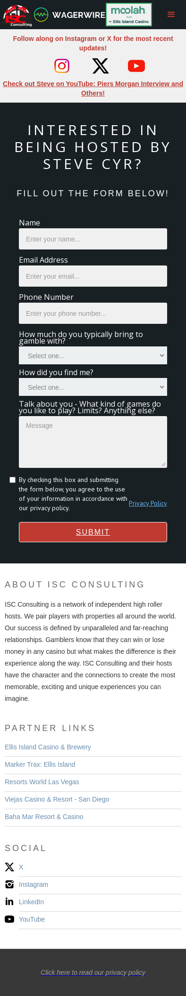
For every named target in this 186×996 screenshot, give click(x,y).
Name (29, 222)
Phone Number (46, 297)
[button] (171, 14)
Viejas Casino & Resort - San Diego (57, 799)
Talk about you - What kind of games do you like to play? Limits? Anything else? (90, 407)
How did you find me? (56, 372)
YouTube (32, 919)
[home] (154, 14)
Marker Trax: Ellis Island (40, 764)
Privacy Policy (148, 503)
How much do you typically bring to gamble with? (81, 337)
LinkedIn (31, 902)
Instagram (33, 884)
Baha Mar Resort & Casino (44, 816)
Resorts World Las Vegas (42, 782)
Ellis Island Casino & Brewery (48, 747)
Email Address (43, 260)
